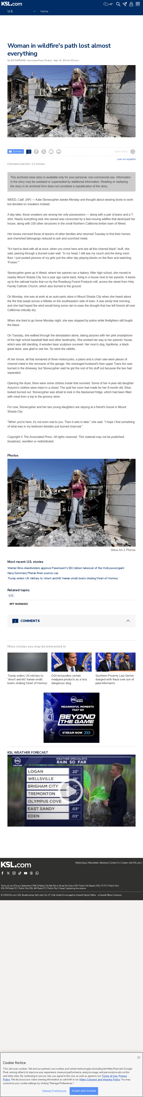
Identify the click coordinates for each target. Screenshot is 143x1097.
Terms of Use (109, 1076)
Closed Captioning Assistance (72, 888)
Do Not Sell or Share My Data (59, 885)
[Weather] (108, 3)
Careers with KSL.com (131, 862)
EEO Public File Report (84, 885)
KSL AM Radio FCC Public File (43, 888)
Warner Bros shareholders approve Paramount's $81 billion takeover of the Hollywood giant (65, 568)
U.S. (11, 595)
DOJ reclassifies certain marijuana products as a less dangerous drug (69, 679)
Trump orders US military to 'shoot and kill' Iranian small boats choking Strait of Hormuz (62, 578)
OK (138, 1057)
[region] (71, 1074)
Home (44, 11)
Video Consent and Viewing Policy (99, 1079)
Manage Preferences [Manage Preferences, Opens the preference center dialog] (54, 1091)
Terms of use (6, 885)
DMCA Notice (38, 885)
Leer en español (126, 159)
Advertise (104, 862)
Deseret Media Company (110, 895)
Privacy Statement (22, 885)
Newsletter (93, 862)
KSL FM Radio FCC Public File (14, 888)
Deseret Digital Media (86, 895)
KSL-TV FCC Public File (107, 885)
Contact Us (114, 862)
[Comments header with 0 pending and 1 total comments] (71, 621)
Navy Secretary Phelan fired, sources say (32, 573)
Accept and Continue (84, 1091)
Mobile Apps (81, 862)
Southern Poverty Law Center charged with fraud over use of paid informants (115, 679)
